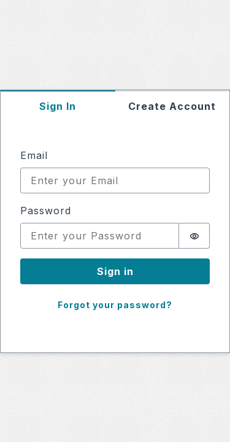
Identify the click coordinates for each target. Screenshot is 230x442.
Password (45, 210)
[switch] (194, 236)
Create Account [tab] (172, 106)
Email (34, 155)
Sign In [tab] (57, 106)
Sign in (115, 271)
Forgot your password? (115, 305)
